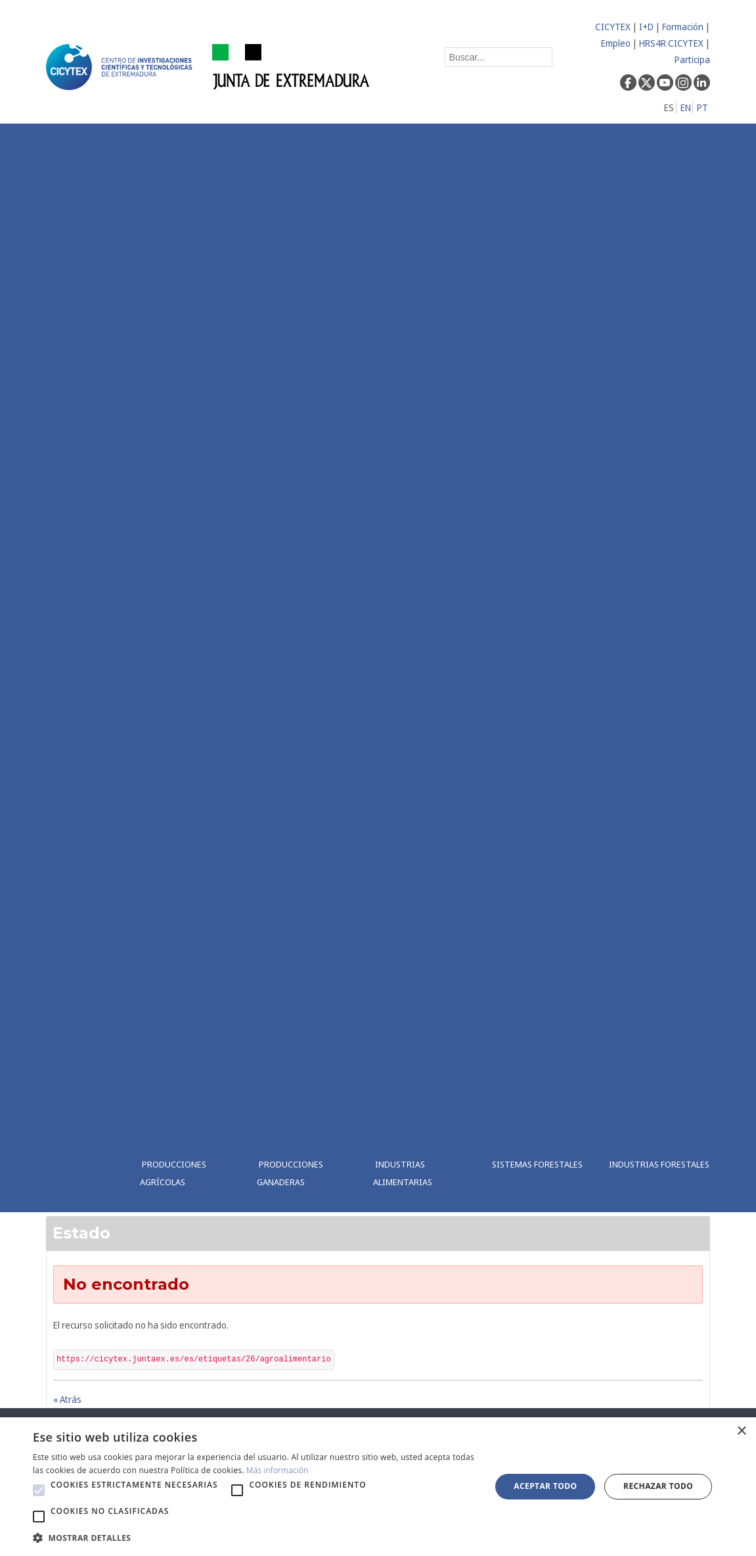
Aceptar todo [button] (545, 1486)
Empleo (616, 43)
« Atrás (67, 1399)
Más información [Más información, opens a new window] (277, 1470)
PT (702, 107)
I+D (646, 26)
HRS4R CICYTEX (671, 43)
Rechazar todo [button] (658, 1486)
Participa (692, 59)
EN (685, 107)
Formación (682, 26)
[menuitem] (188, 668)
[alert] (378, 1486)
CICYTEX (613, 26)
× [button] (741, 1431)
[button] (39, 1490)
